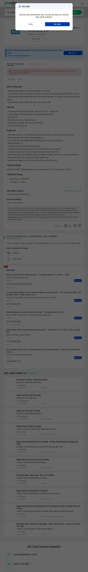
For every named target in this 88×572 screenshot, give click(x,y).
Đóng (31, 24)
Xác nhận (57, 24)
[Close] (70, 6)
